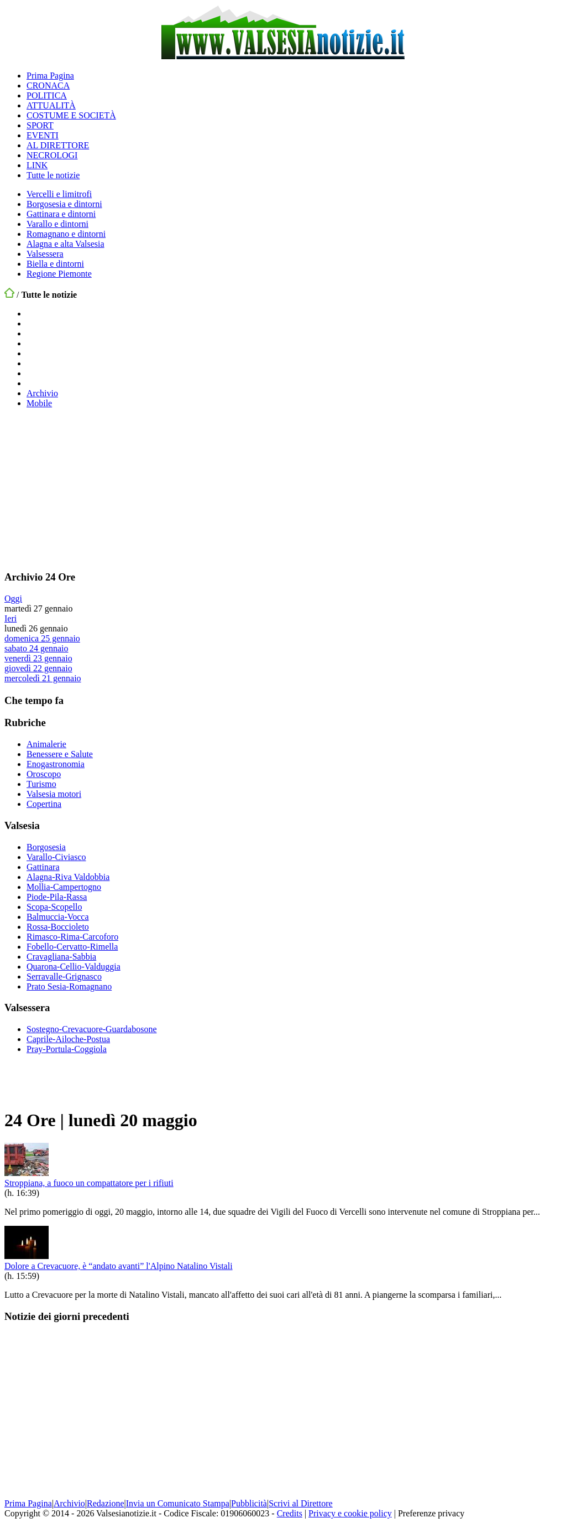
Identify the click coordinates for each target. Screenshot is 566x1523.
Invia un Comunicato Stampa (177, 1503)
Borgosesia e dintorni (64, 204)
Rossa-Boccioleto (58, 926)
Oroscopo (44, 774)
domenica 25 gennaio (42, 638)
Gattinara (43, 867)
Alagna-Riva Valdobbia (68, 877)
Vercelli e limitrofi (59, 194)
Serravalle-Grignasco (64, 976)
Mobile (39, 403)
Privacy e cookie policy (350, 1513)
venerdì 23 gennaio (38, 658)
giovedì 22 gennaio (38, 668)
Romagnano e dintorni (66, 234)
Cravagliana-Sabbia (61, 956)
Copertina (44, 804)
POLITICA (47, 95)
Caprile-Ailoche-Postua (68, 1039)
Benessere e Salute (60, 754)
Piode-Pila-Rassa (57, 897)
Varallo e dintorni (57, 224)
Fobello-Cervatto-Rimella (72, 946)
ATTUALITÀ (51, 105)
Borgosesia (46, 847)
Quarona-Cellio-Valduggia (73, 966)
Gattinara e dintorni (61, 214)
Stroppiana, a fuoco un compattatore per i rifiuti (89, 1183)
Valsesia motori (54, 794)
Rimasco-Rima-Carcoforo (72, 936)
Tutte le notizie (53, 175)
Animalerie (46, 744)
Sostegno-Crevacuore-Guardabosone (91, 1029)
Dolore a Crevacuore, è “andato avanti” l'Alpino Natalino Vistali (118, 1266)
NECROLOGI (52, 155)
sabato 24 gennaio (36, 648)
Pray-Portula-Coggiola (67, 1049)
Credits (289, 1513)
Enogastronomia (56, 764)
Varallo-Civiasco (56, 857)
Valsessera (45, 253)
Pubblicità (249, 1503)
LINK (37, 165)
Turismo (41, 784)
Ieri (10, 618)
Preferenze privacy (431, 1513)
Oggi (13, 598)
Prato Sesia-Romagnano (69, 986)
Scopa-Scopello (54, 906)
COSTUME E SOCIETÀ (71, 115)
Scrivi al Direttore (301, 1503)
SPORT (40, 125)
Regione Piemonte (59, 273)
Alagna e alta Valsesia (65, 243)
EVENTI (43, 135)
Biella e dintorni (55, 263)
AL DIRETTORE (58, 145)
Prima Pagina (50, 75)
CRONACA (48, 85)
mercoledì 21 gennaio (42, 678)
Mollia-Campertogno (64, 887)
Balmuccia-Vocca (58, 916)
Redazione (105, 1503)
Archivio (42, 393)
